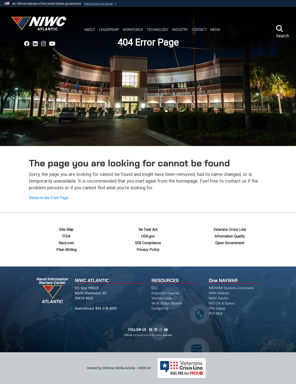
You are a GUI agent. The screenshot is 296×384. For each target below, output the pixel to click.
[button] (100, 3)
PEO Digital (217, 308)
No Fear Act (148, 229)
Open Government (229, 243)
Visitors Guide (162, 298)
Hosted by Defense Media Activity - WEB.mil (119, 368)
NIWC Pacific (218, 298)
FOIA (66, 236)
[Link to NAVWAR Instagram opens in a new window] (43, 44)
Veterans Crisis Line (229, 229)
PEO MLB (215, 313)
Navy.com (66, 243)
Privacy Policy (148, 250)
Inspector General (165, 293)
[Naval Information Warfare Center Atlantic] (39, 25)
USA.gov (148, 236)
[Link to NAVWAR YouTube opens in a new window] (52, 44)
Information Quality (229, 236)
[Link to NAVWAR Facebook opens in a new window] (27, 44)
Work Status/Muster (166, 303)
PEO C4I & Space (221, 303)
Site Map (66, 229)
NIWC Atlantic (219, 293)
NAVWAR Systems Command (231, 288)
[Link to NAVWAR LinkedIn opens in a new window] (35, 44)
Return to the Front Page (48, 198)
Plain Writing (66, 250)
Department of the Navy (147, 335)
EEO (154, 288)
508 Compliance (148, 243)
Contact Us (159, 308)
